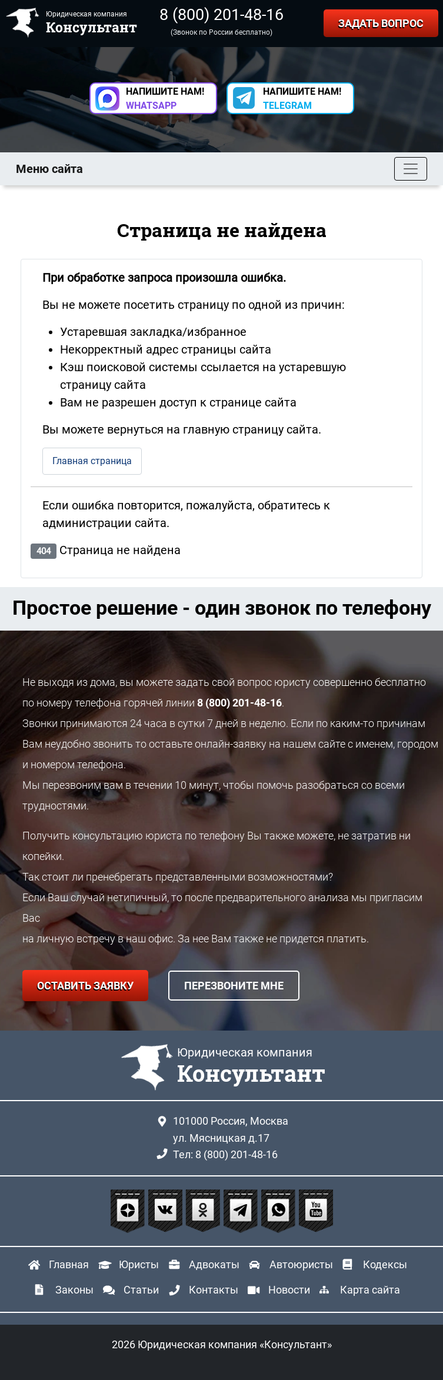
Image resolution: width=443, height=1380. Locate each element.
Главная (69, 1264)
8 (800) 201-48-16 (221, 14)
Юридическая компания (251, 1066)
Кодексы (385, 1264)
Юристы (139, 1264)
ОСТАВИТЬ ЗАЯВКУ (85, 985)
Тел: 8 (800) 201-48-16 (225, 1154)
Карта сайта (370, 1290)
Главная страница (92, 460)
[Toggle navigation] (410, 169)
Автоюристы (301, 1264)
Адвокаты (214, 1264)
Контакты (213, 1290)
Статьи (141, 1290)
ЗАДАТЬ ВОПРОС (381, 23)
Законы (74, 1290)
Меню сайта (49, 169)
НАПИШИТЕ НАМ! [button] (165, 98)
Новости (289, 1290)
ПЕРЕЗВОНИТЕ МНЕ (234, 985)
